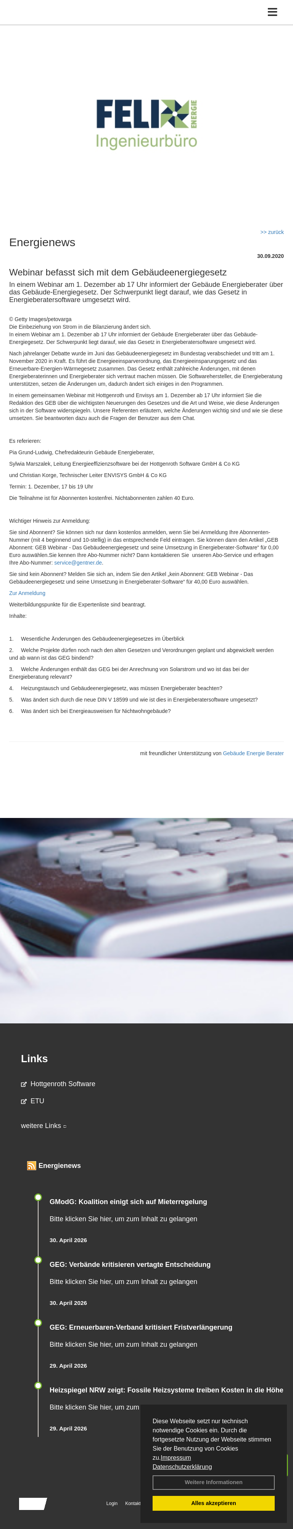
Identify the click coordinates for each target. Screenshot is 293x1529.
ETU (32, 1101)
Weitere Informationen (214, 1482)
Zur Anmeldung (27, 593)
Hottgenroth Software (58, 1084)
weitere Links (44, 1126)
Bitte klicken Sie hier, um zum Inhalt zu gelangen (123, 1219)
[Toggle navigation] (273, 12)
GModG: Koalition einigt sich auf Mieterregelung (128, 1202)
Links (34, 1058)
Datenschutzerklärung (182, 1467)
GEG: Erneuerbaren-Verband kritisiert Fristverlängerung (142, 1327)
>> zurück (272, 232)
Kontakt (133, 1503)
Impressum (176, 1457)
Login (112, 1503)
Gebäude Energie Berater (253, 753)
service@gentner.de (78, 563)
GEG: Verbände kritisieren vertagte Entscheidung (130, 1264)
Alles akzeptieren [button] (213, 1503)
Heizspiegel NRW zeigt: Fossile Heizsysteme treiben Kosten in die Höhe (166, 1390)
